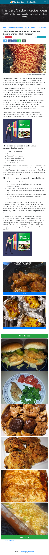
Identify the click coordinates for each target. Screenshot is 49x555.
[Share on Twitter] (5, 40)
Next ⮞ (24, 328)
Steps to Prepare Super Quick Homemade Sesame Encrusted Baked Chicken (24, 28)
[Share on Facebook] (10, 40)
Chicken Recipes (11, 28)
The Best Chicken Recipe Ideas (23, 2)
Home (4, 28)
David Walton (8, 37)
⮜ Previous (24, 293)
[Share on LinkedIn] (14, 40)
